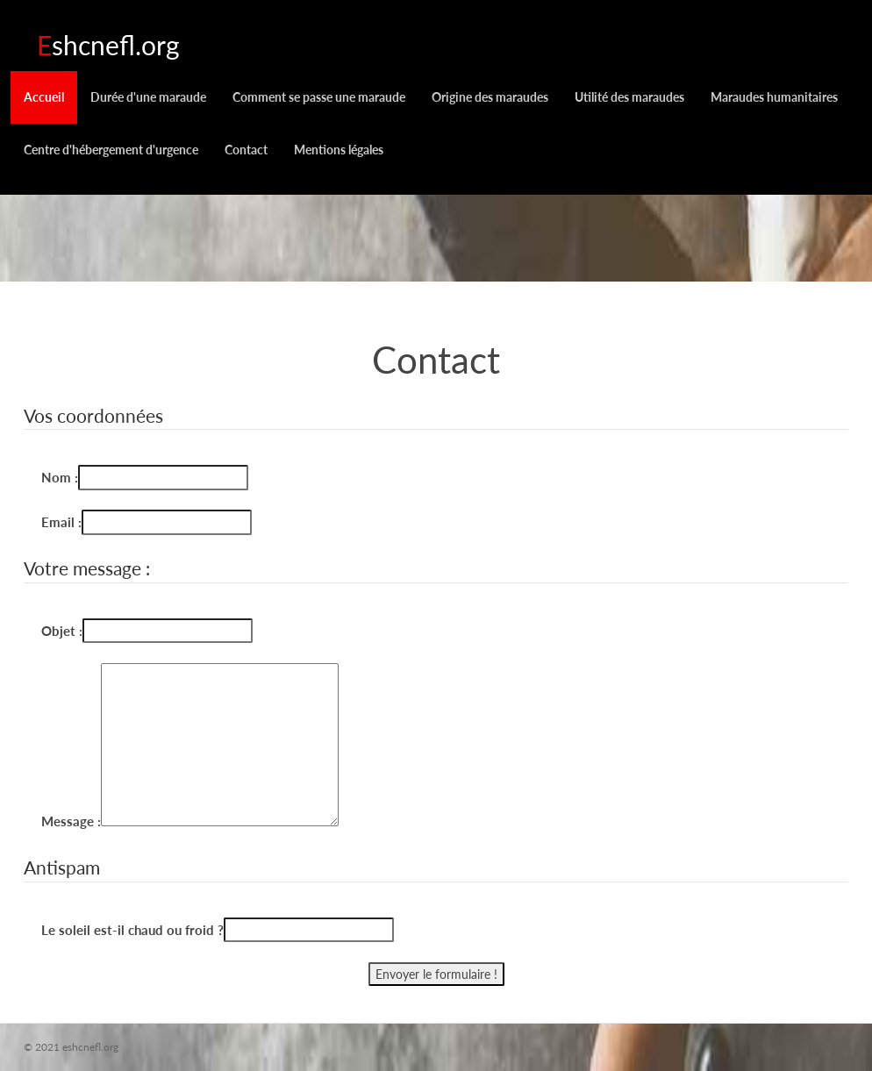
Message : (71, 821)
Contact (246, 149)
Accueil (44, 96)
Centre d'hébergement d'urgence (111, 149)
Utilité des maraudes (629, 96)
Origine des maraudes (490, 96)
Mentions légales (338, 149)
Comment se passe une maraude (318, 96)
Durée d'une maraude (148, 96)
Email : (61, 522)
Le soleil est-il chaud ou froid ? (132, 930)
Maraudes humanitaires (774, 96)
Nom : (59, 477)
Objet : (61, 631)
